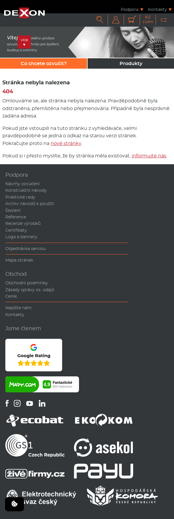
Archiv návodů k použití (29, 203)
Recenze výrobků (23, 223)
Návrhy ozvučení (22, 183)
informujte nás (149, 156)
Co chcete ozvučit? (44, 63)
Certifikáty (16, 230)
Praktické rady (20, 197)
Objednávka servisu (25, 248)
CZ (164, 20)
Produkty (131, 63)
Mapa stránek (19, 260)
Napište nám (18, 307)
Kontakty (157, 9)
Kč (148, 19)
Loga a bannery (21, 236)
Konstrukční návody (26, 190)
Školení (12, 210)
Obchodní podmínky (26, 283)
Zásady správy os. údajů (29, 289)
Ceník (11, 296)
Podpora (129, 9)
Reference (15, 217)
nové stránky (66, 143)
